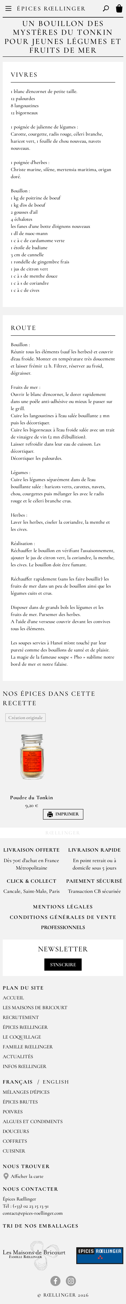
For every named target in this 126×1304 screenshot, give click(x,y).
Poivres (13, 1112)
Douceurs (16, 1131)
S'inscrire (63, 965)
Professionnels (63, 927)
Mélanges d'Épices (26, 1092)
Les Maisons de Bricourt (35, 1007)
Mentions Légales (63, 906)
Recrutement (21, 1017)
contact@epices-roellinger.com (33, 1213)
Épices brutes (20, 1102)
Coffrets (15, 1141)
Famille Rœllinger (28, 1047)
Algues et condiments (32, 1121)
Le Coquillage (22, 1037)
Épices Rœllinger (51, 8)
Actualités (18, 1056)
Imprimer (63, 814)
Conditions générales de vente (63, 917)
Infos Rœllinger (24, 1066)
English (56, 1081)
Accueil (13, 998)
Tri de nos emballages (41, 1226)
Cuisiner (14, 1151)
